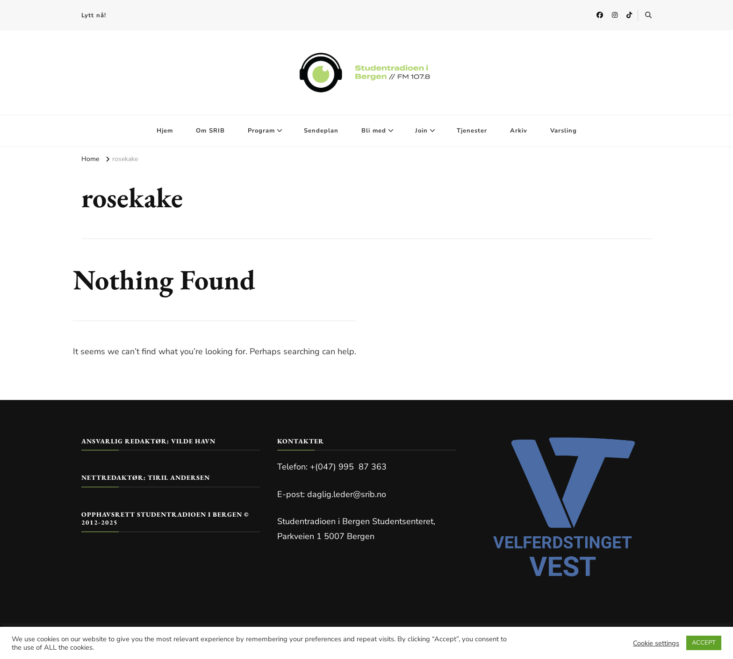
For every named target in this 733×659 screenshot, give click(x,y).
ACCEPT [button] (704, 642)
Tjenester (472, 130)
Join (421, 130)
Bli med (373, 130)
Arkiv (518, 130)
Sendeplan (321, 130)
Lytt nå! (93, 15)
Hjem (165, 130)
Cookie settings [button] (656, 643)
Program (261, 130)
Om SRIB (210, 130)
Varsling (563, 130)
